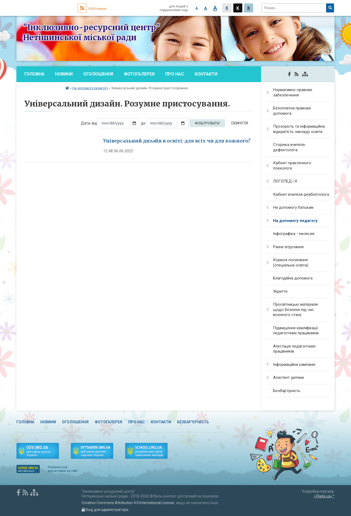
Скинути (239, 123)
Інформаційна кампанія (294, 364)
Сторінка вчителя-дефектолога (289, 147)
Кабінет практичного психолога (292, 166)
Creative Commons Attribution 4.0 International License (128, 503)
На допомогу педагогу (90, 88)
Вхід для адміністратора (105, 510)
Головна (34, 74)
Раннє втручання (288, 246)
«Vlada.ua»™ (324, 496)
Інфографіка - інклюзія (293, 233)
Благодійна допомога (293, 278)
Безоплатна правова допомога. (292, 111)
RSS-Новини (92, 9)
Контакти (206, 74)
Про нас (174, 74)
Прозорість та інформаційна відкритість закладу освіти (299, 129)
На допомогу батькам (293, 207)
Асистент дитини (288, 377)
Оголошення (98, 74)
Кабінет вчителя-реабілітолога (301, 194)
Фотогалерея (139, 74)
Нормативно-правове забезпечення (292, 92)
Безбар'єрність (42, 89)
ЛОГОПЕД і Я (285, 181)
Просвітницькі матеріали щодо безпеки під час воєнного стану (295, 309)
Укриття (280, 291)
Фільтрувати (207, 123)
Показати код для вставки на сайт (63, 469)
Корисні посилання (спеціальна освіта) (290, 262)
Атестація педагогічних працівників (294, 349)
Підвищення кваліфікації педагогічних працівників (296, 331)
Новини (64, 74)
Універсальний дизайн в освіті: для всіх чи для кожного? (177, 141)
